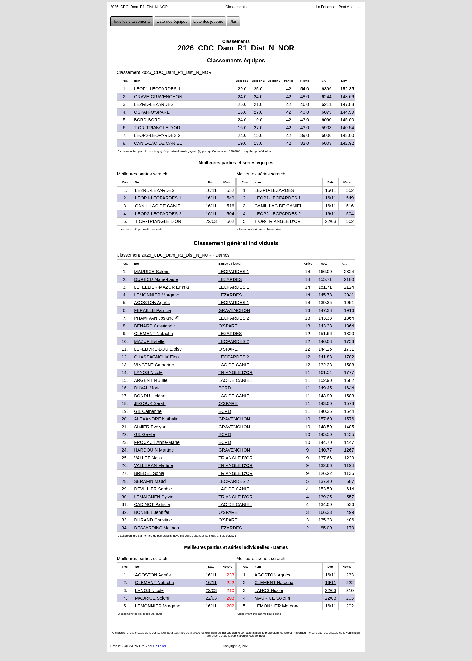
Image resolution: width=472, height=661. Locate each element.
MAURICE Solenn (151, 271)
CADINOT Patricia (152, 504)
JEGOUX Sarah (149, 403)
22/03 (211, 221)
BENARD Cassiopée (154, 326)
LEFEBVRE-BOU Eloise (158, 349)
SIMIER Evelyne (150, 426)
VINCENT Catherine (154, 364)
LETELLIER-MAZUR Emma (161, 287)
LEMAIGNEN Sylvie (153, 496)
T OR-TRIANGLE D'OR (157, 127)
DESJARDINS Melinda (156, 527)
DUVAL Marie (147, 388)
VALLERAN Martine (153, 465)
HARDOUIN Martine (154, 450)
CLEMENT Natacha (153, 333)
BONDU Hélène (149, 395)
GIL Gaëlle (144, 434)
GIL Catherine (148, 411)
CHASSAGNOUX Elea (156, 357)
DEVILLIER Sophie (153, 488)
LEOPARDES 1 (233, 271)
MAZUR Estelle (149, 341)
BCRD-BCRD (147, 119)
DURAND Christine (153, 519)
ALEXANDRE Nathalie (156, 419)
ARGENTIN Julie (150, 380)
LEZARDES (230, 279)
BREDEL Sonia (149, 473)
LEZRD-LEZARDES (153, 104)
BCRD (224, 388)
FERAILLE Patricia (152, 310)
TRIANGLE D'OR (235, 372)
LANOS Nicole (148, 372)
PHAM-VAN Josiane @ (157, 318)
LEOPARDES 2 (233, 318)
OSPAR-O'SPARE (152, 112)
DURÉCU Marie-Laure (156, 279)
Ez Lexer (159, 646)
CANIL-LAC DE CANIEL (158, 143)
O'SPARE (228, 326)
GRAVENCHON (234, 310)
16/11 (211, 190)
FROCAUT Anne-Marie (157, 442)
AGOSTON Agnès (152, 302)
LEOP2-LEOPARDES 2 (157, 135)
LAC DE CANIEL (235, 364)
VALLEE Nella (148, 457)
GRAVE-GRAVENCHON (158, 96)
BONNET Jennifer (151, 512)
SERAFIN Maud (150, 481)
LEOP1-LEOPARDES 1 (157, 88)
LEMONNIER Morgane (156, 294)
